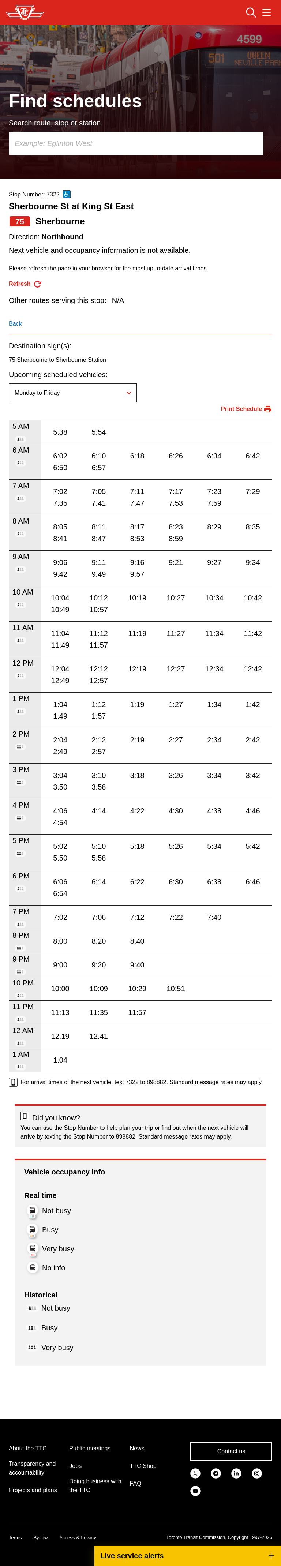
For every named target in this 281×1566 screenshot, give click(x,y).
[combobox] (136, 143)
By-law (40, 1537)
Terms (15, 1537)
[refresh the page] (25, 284)
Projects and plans (33, 1490)
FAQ (136, 1483)
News (137, 1448)
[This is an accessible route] (67, 194)
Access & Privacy (77, 1537)
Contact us (231, 1451)
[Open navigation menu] (266, 12)
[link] (195, 1473)
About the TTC (28, 1448)
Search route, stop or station (55, 123)
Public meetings (89, 1448)
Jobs (75, 1466)
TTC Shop (143, 1466)
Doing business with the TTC (95, 1485)
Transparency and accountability (32, 1468)
